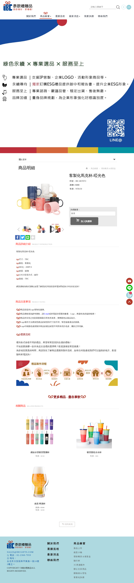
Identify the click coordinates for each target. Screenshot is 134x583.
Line (129, 288)
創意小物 (78, 552)
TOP (129, 302)
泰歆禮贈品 (18, 6)
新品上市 (78, 548)
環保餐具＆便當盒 (82, 557)
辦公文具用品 (80, 569)
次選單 (67, 159)
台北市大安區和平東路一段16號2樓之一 (23, 562)
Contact (129, 281)
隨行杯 (77, 561)
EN (129, 7)
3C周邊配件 (79, 565)
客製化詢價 (79, 577)
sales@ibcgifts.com (20, 552)
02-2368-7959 (24, 555)
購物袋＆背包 (80, 573)
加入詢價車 (84, 220)
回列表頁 (67, 524)
